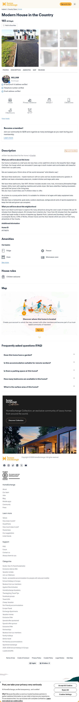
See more (5, 263)
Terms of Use (10, 658)
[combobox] (32, 663)
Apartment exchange (10, 645)
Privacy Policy (36, 658)
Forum (5, 549)
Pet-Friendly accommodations (13, 605)
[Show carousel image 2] (68, 38)
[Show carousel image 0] (20, 48)
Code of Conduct (23, 658)
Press (4, 507)
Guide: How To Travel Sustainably (14, 566)
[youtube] (26, 465)
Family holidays (8, 636)
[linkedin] (17, 465)
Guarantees (7, 530)
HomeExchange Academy (11, 590)
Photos (6, 70)
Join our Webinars (9, 575)
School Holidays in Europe (11, 581)
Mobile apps (7, 501)
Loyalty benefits (8, 651)
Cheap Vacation (8, 602)
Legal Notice (59, 658)
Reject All (65, 690)
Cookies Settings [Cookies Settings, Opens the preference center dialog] (65, 694)
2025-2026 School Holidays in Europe (15, 648)
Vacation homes (8, 614)
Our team (6, 492)
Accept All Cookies (65, 685)
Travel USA (6, 599)
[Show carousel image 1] (49, 38)
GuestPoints (7, 524)
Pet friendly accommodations (12, 642)
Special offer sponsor (10, 623)
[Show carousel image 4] (68, 58)
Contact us (6, 552)
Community (6, 504)
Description (16, 70)
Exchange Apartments (10, 611)
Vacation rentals (8, 572)
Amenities (27, 70)
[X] (21, 465)
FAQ (4, 546)
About (5, 489)
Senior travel (7, 639)
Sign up (39, 330)
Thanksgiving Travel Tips (11, 593)
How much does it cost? (11, 527)
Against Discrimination (10, 587)
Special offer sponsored (11, 620)
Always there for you (9, 555)
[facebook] (4, 465)
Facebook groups (9, 596)
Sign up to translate (71, 151)
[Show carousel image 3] (49, 58)
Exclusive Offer (8, 617)
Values (5, 518)
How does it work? (9, 521)
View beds (5, 119)
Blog (4, 498)
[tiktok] (13, 465)
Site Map (70, 658)
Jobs (4, 495)
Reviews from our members (12, 584)
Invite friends (7, 536)
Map (34, 70)
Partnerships (7, 629)
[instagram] (8, 465)
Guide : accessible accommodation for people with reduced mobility (26, 578)
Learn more (8, 138)
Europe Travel (7, 608)
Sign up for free (65, 4)
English (32, 155)
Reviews (41, 70)
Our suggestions (8, 533)
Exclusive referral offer (10, 569)
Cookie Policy (48, 658)
